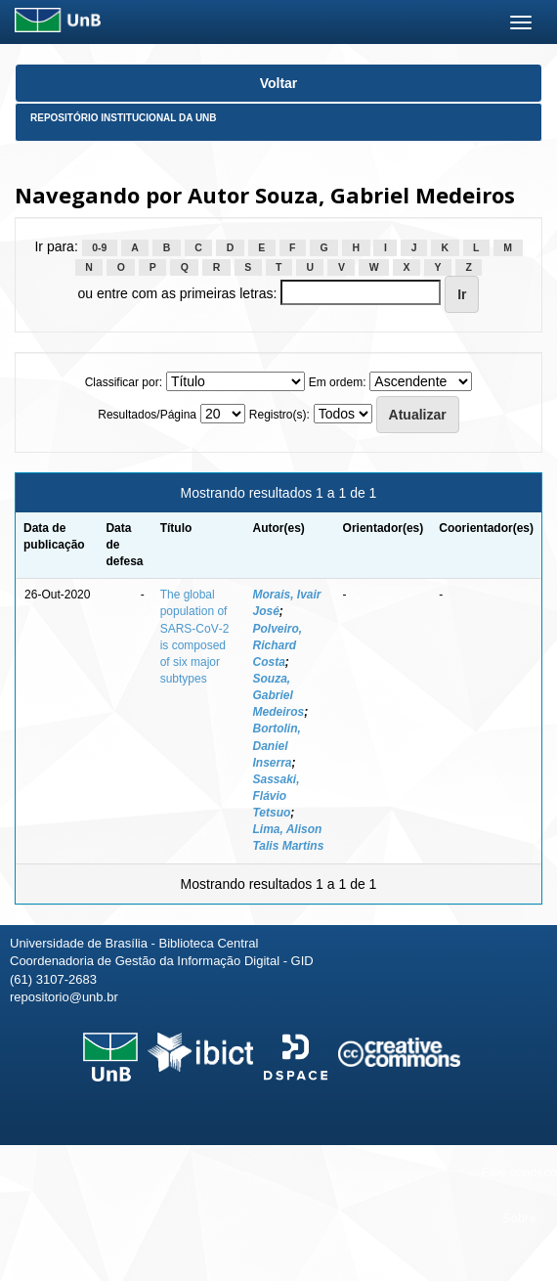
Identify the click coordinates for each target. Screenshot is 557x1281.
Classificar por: (123, 382)
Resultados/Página (147, 414)
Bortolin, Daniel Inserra (276, 745)
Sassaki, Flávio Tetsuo (275, 796)
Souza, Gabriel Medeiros (278, 695)
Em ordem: (337, 382)
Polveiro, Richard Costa (277, 645)
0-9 (99, 247)
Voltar (279, 83)
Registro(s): (279, 414)
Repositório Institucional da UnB (123, 117)
